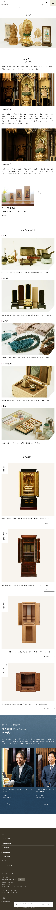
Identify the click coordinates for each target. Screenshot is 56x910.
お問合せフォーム (9, 898)
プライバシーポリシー (20, 905)
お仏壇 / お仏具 (5, 847)
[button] (8, 804)
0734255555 (11, 890)
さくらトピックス (6, 856)
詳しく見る (7, 216)
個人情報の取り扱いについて (7, 901)
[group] (18, 773)
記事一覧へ (49, 804)
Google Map (22, 879)
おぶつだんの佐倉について (8, 839)
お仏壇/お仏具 (11, 8)
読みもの (4, 860)
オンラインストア (6, 865)
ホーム (3, 8)
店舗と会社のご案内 (6, 852)
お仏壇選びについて (6, 843)
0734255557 (11, 893)
